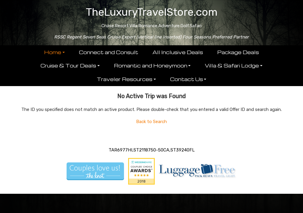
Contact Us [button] (186, 79)
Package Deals (238, 52)
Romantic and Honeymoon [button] (150, 65)
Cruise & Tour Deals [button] (68, 65)
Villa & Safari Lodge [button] (232, 65)
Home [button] (52, 52)
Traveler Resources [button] (124, 79)
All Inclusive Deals (177, 52)
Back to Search (151, 121)
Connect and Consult (108, 52)
